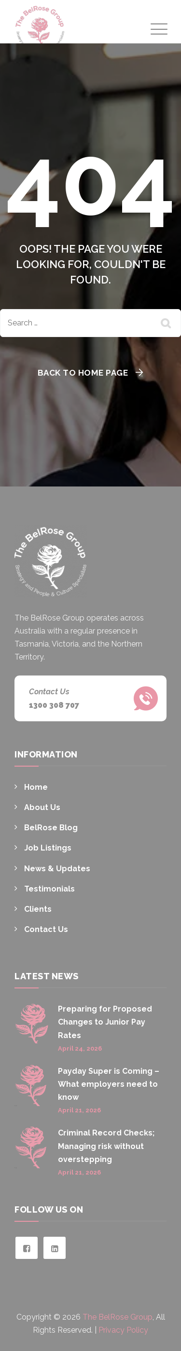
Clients (38, 909)
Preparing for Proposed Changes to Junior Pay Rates (105, 1022)
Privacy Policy (123, 1330)
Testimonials (49, 888)
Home (36, 787)
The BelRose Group (118, 1317)
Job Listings (47, 847)
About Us (42, 807)
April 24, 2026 (80, 1048)
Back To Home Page (83, 373)
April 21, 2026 (79, 1110)
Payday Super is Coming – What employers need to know (108, 1084)
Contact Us (46, 929)
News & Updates (57, 868)
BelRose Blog (51, 827)
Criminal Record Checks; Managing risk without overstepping (106, 1145)
